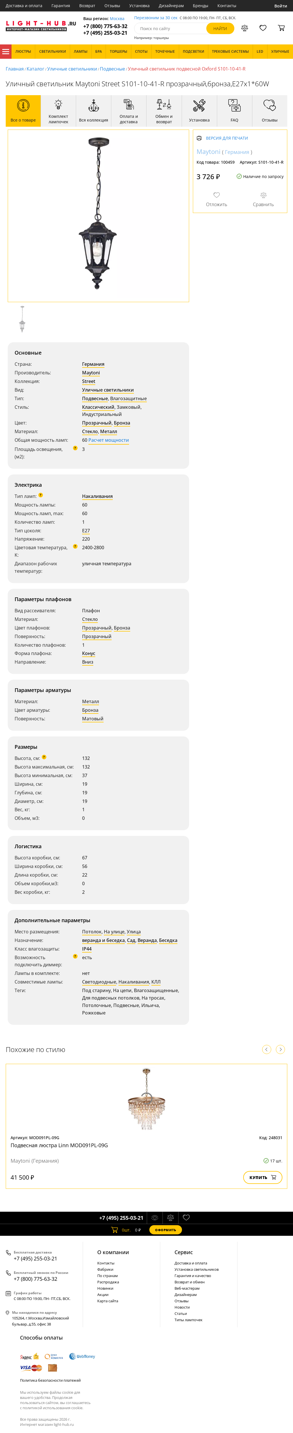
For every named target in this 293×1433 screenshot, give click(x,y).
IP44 (87, 949)
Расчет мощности (108, 440)
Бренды (200, 5)
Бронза (122, 423)
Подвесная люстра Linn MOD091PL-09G (59, 1145)
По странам (107, 1275)
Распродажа (108, 1282)
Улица (134, 931)
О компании (113, 1252)
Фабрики (105, 1269)
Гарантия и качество (193, 1275)
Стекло (90, 431)
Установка (139, 5)
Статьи (181, 1313)
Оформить (165, 1230)
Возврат (87, 5)
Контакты (226, 5)
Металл (108, 431)
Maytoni (91, 373)
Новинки (105, 1288)
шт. (121, 1229)
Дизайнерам (171, 5)
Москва (117, 18)
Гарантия (61, 5)
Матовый (93, 718)
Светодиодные (99, 982)
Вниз (87, 662)
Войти (280, 6)
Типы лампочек (189, 1319)
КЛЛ (156, 982)
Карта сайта (107, 1300)
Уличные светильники (72, 69)
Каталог (5, 51)
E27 (86, 530)
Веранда (147, 940)
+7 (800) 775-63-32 (105, 26)
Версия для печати (227, 138)
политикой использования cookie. (53, 1407)
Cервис (184, 1252)
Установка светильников (197, 1269)
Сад (131, 940)
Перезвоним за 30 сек (155, 17)
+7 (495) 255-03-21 (105, 33)
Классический (98, 407)
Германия (93, 364)
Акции (102, 1294)
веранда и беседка (103, 940)
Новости (182, 1307)
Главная (15, 69)
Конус (88, 653)
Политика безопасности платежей (50, 1380)
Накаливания (97, 496)
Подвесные (112, 69)
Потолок (92, 931)
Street (88, 381)
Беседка (168, 940)
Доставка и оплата (24, 5)
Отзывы (112, 5)
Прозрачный (97, 423)
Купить (263, 1177)
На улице (114, 931)
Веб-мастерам (187, 1288)
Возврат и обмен (190, 1282)
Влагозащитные (128, 398)
